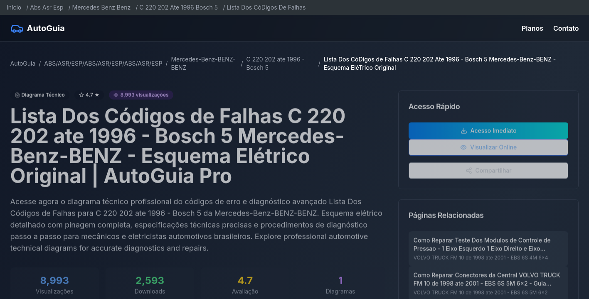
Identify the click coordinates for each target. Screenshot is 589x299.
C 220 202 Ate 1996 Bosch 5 (178, 7)
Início (14, 7)
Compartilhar (489, 173)
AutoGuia (23, 63)
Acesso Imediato (489, 133)
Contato (566, 28)
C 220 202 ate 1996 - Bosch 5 (275, 63)
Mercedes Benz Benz (101, 7)
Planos (532, 28)
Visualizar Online (488, 150)
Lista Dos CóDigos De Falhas (266, 7)
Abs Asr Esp (46, 7)
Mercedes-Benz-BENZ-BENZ (203, 63)
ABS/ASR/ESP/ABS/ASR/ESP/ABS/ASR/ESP (103, 63)
